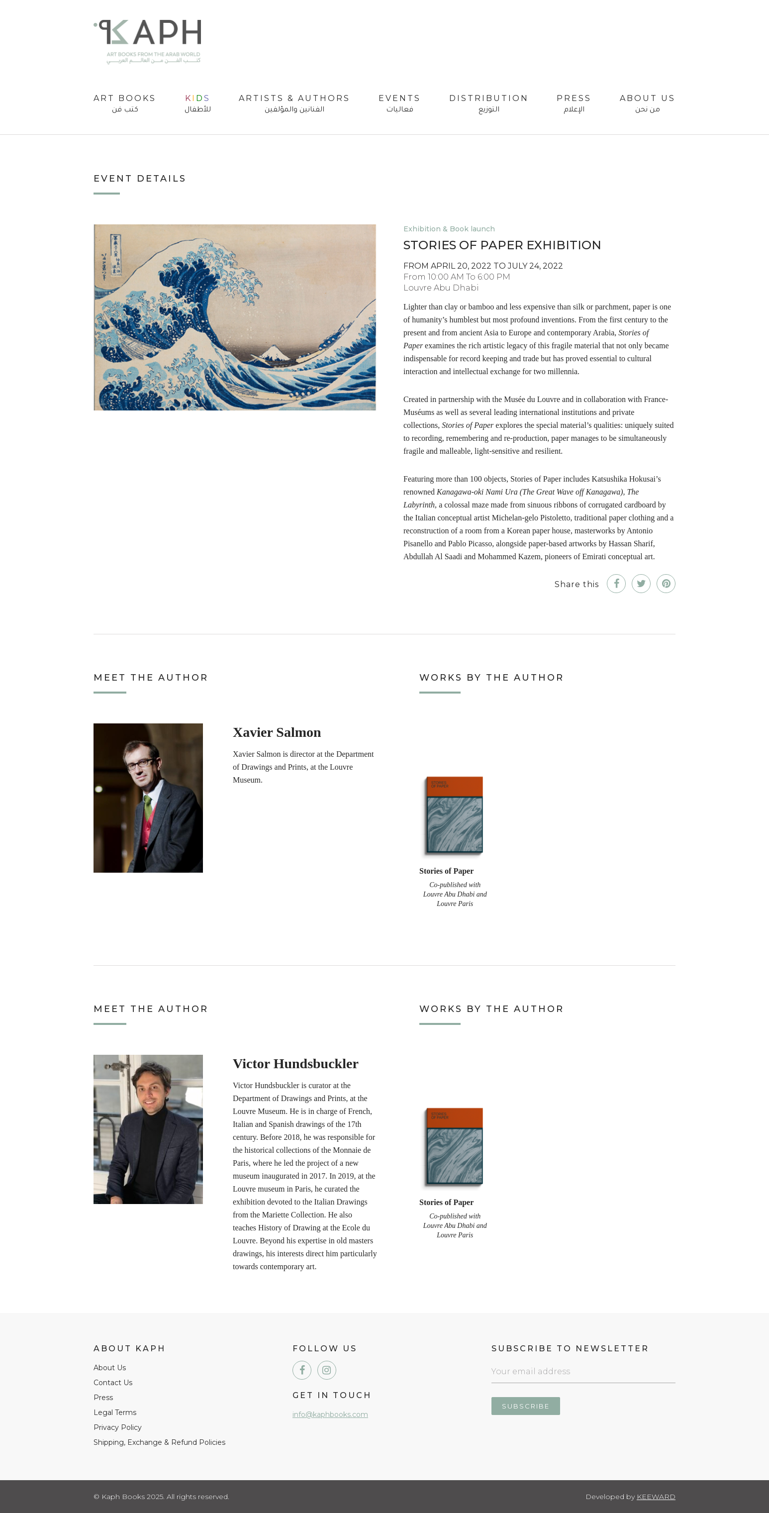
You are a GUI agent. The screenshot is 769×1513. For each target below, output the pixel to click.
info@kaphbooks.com (330, 1414)
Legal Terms (115, 1412)
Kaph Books (147, 42)
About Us (647, 104)
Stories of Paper (446, 871)
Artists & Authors (294, 104)
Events (400, 104)
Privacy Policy (118, 1427)
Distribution (489, 104)
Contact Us (113, 1382)
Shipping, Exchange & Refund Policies (159, 1442)
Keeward (656, 1496)
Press (574, 104)
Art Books (125, 104)
